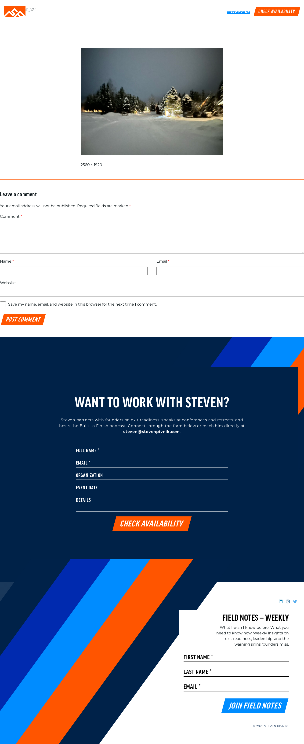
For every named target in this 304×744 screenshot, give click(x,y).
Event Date (87, 488)
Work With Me (169, 11)
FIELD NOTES (238, 11)
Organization (89, 475)
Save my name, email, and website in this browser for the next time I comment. (82, 304)
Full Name (87, 451)
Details (83, 500)
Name (7, 261)
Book (216, 11)
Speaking (140, 11)
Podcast (197, 11)
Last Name (198, 672)
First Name (198, 658)
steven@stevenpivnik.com (151, 431)
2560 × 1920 (91, 165)
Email (162, 261)
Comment (11, 216)
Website (8, 283)
